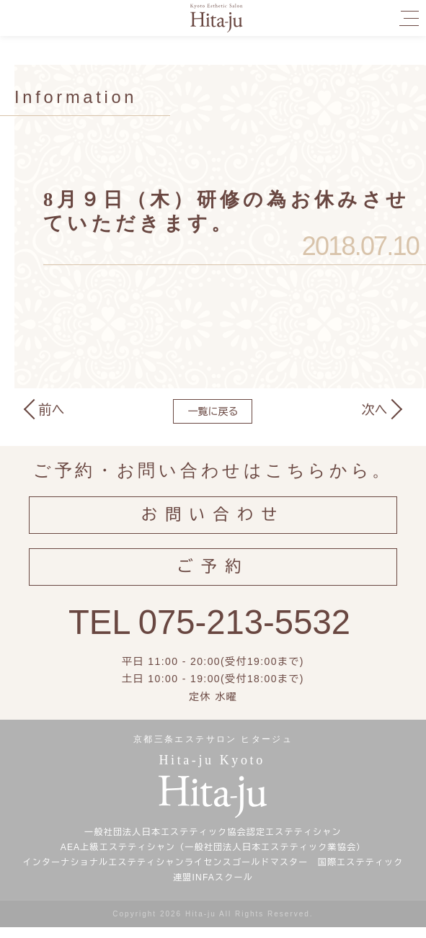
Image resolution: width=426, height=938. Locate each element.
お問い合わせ (213, 518)
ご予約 (213, 574)
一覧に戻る (212, 411)
